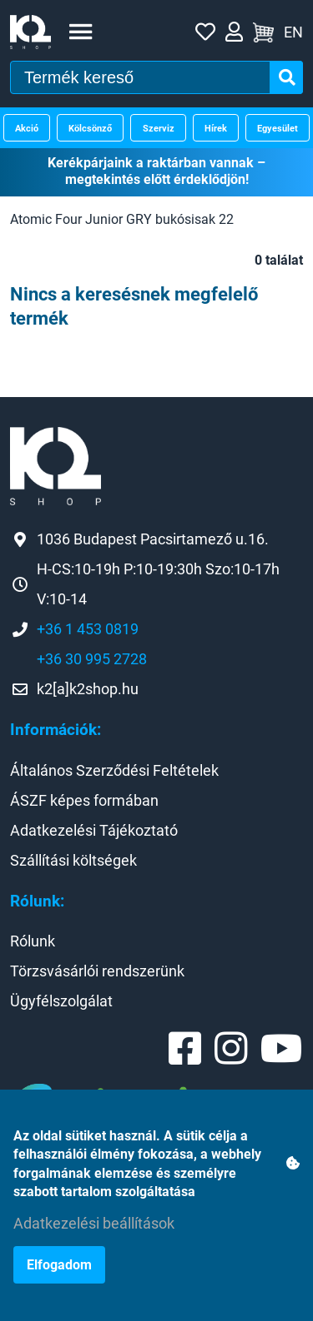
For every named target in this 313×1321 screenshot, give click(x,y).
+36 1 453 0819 (88, 629)
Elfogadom (59, 1265)
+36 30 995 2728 (92, 659)
